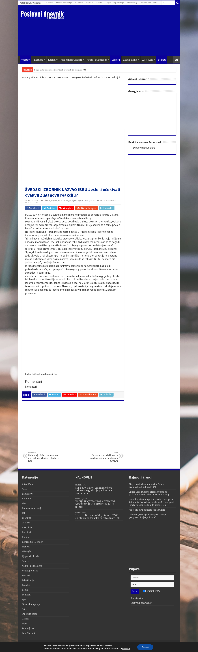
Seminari (26, 594)
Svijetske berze (29, 614)
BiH (24, 503)
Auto (24, 489)
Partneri (79, 3)
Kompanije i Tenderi (71, 60)
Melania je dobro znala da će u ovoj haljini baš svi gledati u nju (44, 457)
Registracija (137, 598)
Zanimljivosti (89, 200)
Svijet (25, 609)
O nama (49, 3)
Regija (68, 200)
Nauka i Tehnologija (97, 60)
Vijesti (24, 60)
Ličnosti (116, 60)
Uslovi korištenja (64, 3)
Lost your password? (141, 603)
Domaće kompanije (32, 508)
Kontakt (89, 3)
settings (126, 648)
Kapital (52, 60)
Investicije (38, 60)
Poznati (162, 60)
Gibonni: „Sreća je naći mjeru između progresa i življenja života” (147, 516)
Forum (99, 3)
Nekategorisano (30, 570)
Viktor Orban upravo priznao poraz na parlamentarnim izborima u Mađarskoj (149, 493)
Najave (54, 200)
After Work (147, 60)
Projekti (26, 585)
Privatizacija (28, 580)
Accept (145, 647)
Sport (74, 200)
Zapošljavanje (130, 60)
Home (25, 77)
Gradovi (26, 522)
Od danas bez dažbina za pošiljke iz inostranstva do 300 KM (102, 457)
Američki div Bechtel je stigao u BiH (147, 510)
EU (23, 513)
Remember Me (151, 591)
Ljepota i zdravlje (31, 556)
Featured (26, 518)
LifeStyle (26, 551)
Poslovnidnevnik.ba (144, 147)
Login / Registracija (115, 3)
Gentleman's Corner (149, 3)
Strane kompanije (31, 604)
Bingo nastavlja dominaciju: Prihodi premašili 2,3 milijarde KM (60, 70)
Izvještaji (26, 532)
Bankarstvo (28, 494)
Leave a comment (108, 200)
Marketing (132, 3)
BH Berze (26, 498)
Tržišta (25, 618)
